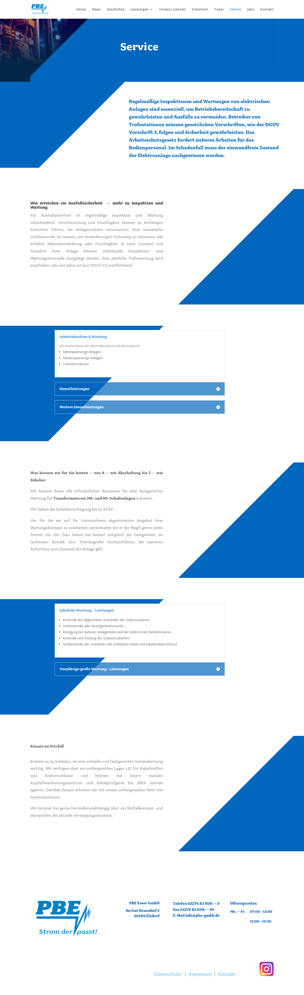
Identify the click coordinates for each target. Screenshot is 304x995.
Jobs (250, 9)
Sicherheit (200, 9)
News (96, 9)
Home (81, 9)
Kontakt (267, 9)
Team (219, 9)
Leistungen (139, 9)
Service (235, 9)
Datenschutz (167, 974)
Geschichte (115, 9)
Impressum (200, 974)
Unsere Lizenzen (172, 9)
